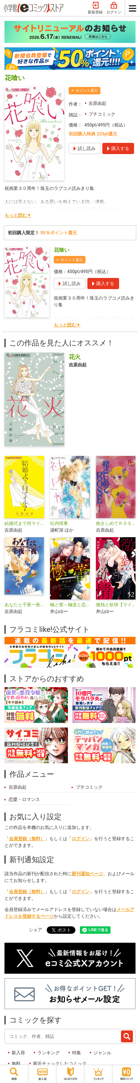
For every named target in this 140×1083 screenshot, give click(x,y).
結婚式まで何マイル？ (24, 523)
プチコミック (101, 114)
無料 (16, 1063)
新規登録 (95, 8)
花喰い (61, 250)
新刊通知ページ (87, 873)
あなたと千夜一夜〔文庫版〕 (24, 604)
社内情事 (59, 523)
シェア (35, 929)
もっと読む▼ (17, 215)
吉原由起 (97, 103)
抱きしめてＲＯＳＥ (116, 523)
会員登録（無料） (27, 838)
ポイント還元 (86, 90)
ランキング (48, 1052)
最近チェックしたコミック (60, 1063)
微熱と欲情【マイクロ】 (116, 604)
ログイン (113, 8)
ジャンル (102, 1052)
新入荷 (18, 1052)
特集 (76, 1052)
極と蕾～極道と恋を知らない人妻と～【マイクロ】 (70, 604)
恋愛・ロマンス (24, 799)
